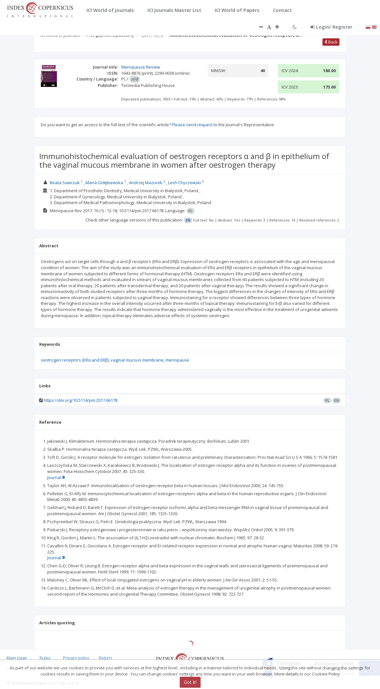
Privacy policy (76, 658)
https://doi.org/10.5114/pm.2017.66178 (80, 400)
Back (331, 42)
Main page (16, 658)
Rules (45, 658)
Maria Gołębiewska (104, 182)
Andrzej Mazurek (145, 182)
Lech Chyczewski (184, 182)
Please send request (192, 124)
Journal (56, 477)
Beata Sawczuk (65, 182)
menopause (177, 360)
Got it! (190, 682)
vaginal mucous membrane (137, 360)
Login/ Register (331, 27)
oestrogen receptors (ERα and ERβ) (75, 360)
